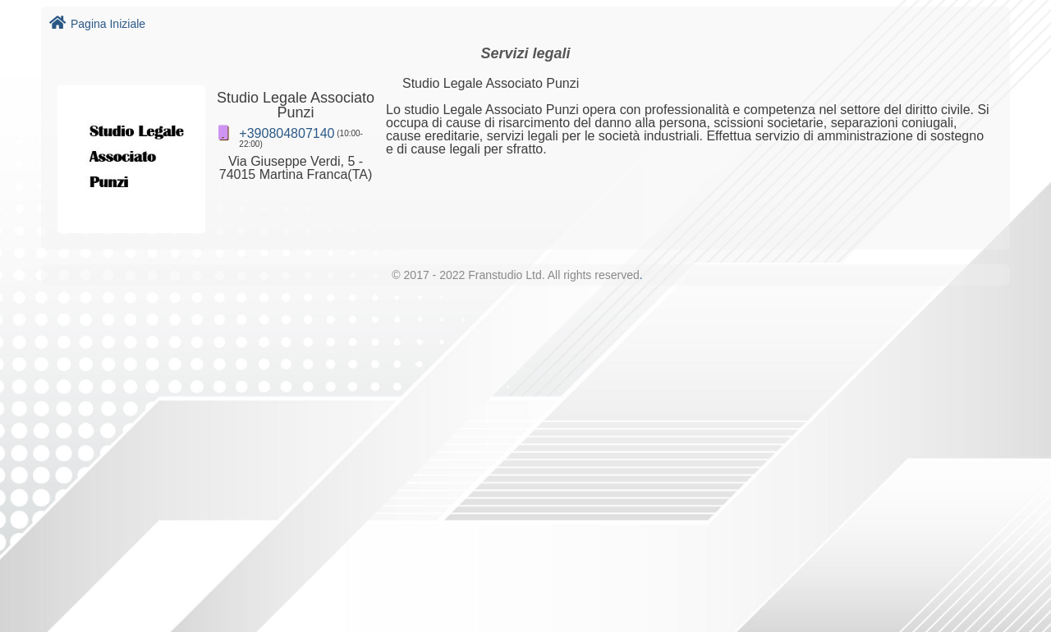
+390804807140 (286, 133)
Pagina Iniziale (97, 23)
